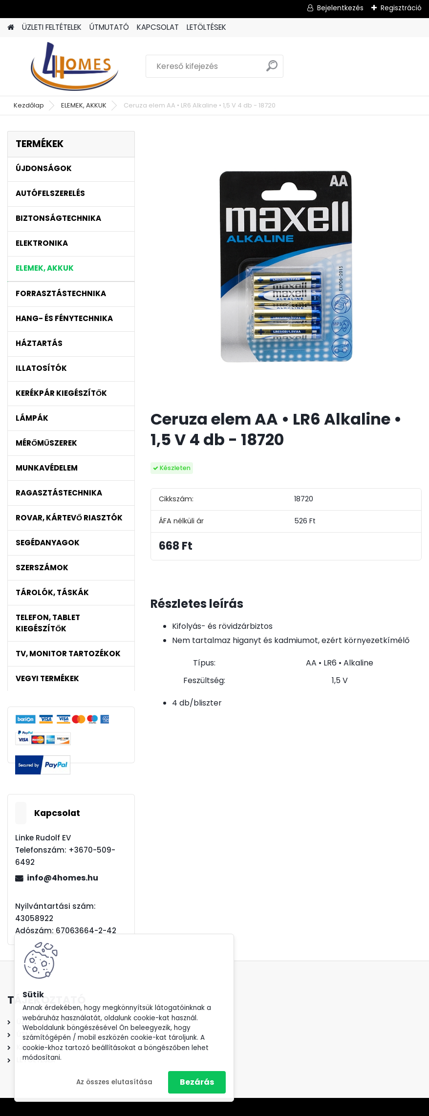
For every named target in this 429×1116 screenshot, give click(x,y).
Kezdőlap (29, 105)
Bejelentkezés (340, 8)
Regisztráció (401, 8)
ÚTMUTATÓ (109, 27)
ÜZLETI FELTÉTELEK (52, 27)
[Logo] (74, 66)
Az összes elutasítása (114, 1082)
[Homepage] (10, 27)
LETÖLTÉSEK (206, 27)
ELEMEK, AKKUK (84, 105)
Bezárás (197, 1082)
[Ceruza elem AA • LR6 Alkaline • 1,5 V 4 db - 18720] (285, 266)
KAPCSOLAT (158, 27)
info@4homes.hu (62, 877)
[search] (272, 69)
